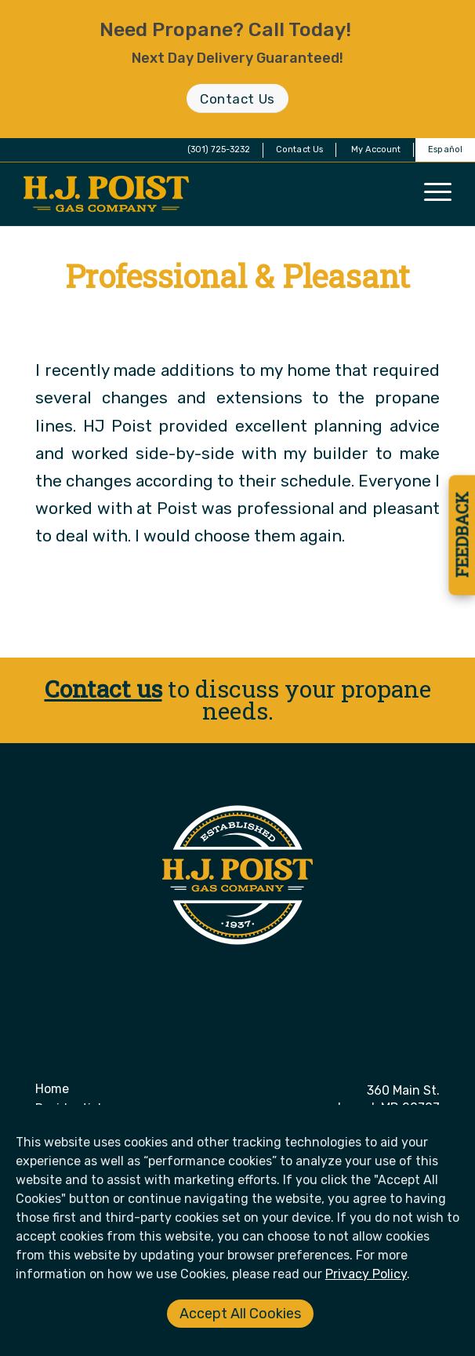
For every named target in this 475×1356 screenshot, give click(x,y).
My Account (376, 149)
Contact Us (299, 149)
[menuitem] (299, 150)
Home (52, 1088)
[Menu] (437, 191)
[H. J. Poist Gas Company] (194, 193)
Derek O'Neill (306, 320)
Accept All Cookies (240, 1313)
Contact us (103, 688)
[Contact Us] (237, 98)
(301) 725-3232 (218, 149)
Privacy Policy (366, 1274)
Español (445, 149)
